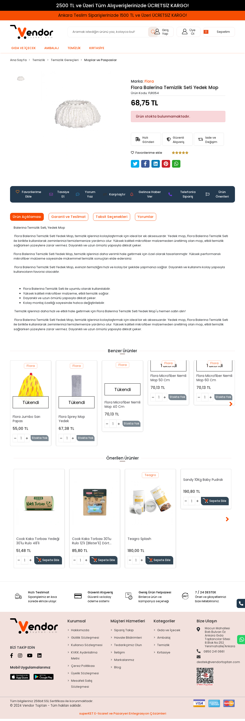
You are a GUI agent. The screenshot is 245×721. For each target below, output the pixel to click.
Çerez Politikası (83, 667)
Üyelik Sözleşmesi (85, 675)
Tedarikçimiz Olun (128, 647)
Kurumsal (76, 623)
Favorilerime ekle (146, 152)
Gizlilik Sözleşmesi (85, 639)
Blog (117, 669)
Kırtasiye (163, 654)
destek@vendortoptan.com (218, 662)
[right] (240, 404)
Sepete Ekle (48, 562)
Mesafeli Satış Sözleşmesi (81, 685)
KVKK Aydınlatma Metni (84, 657)
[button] (219, 32)
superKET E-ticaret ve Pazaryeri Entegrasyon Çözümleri (122, 715)
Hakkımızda (80, 632)
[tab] (28, 217)
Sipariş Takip (124, 632)
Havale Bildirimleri (128, 639)
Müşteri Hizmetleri (128, 623)
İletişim (119, 654)
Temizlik (163, 647)
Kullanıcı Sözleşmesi (86, 647)
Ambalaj (163, 639)
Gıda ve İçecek (168, 632)
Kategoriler (164, 623)
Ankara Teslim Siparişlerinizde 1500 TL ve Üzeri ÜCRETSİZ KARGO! (122, 15)
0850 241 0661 (211, 653)
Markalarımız (124, 661)
